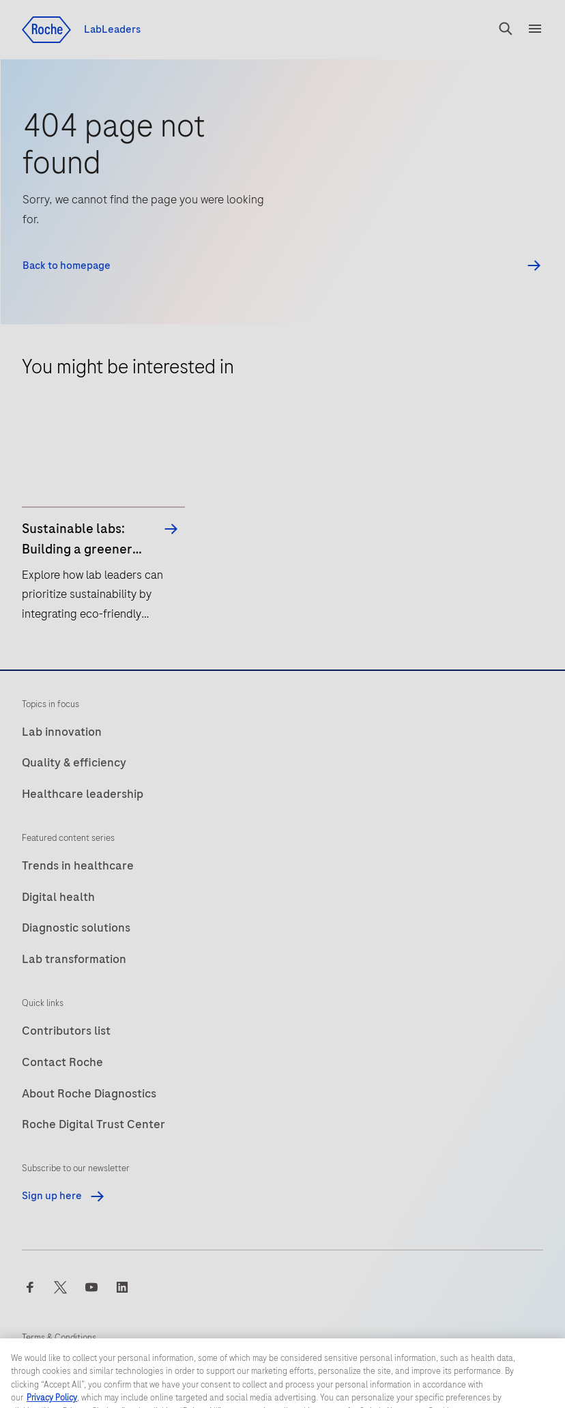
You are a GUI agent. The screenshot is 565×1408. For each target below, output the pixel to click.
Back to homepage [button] (67, 266)
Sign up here (64, 1195)
